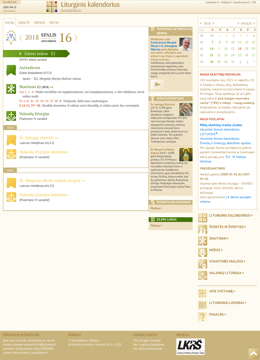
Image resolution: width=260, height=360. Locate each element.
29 (219, 62)
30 (211, 36)
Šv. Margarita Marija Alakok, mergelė (50, 180)
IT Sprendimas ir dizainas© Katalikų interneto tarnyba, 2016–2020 (94, 342)
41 (201, 42)
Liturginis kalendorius (229, 215)
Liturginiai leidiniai (226, 302)
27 (253, 55)
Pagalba (216, 314)
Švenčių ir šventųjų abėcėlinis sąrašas (225, 143)
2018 (207, 23)
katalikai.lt (212, 2)
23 (226, 55)
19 (246, 49)
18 (239, 49)
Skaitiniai (34, 86)
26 (246, 55)
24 (232, 55)
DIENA (9, 23)
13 (253, 42)
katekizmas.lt (242, 2)
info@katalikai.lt (45, 344)
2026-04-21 (9, 7)
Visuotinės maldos (226, 261)
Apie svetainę (221, 291)
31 (232, 62)
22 (219, 55)
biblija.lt (226, 2)
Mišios (214, 250)
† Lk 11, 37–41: (30, 105)
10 (232, 42)
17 (232, 49)
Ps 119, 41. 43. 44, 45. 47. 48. (38, 101)
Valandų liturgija (225, 272)
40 (201, 36)
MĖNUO (39, 23)
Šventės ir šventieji (226, 226)
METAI (54, 23)
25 (239, 55)
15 (219, 49)
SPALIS (246, 23)
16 (226, 49)
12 (246, 42)
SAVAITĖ (24, 23)
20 (253, 49)
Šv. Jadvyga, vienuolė (37, 137)
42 (201, 49)
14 (211, 49)
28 (211, 62)
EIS (254, 2)
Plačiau (155, 208)
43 (201, 55)
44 (201, 62)
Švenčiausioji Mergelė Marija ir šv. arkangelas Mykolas (164, 46)
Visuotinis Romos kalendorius (219, 138)
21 (211, 55)
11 (239, 42)
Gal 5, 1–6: (27, 92)
